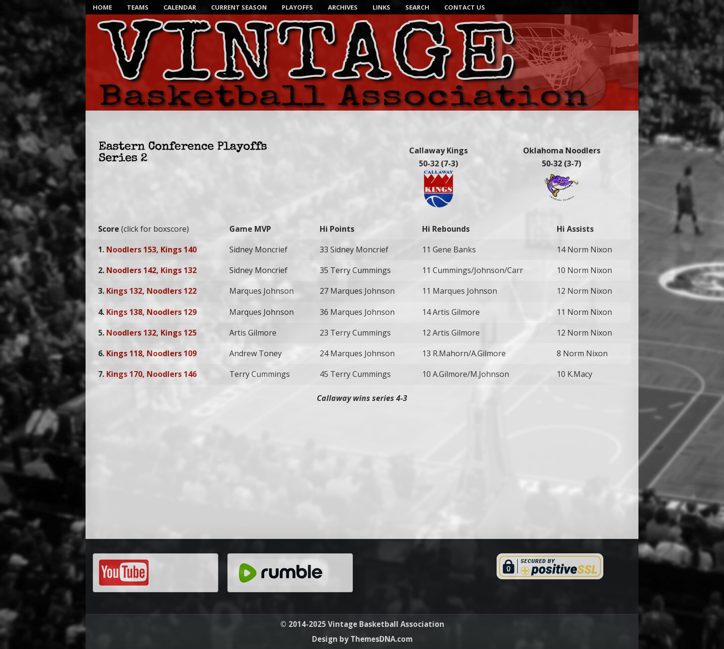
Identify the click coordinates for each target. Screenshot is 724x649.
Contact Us (464, 7)
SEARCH (417, 7)
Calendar (179, 7)
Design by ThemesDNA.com (362, 639)
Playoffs (297, 7)
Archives (343, 7)
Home (102, 7)
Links (381, 7)
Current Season (239, 7)
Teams (138, 7)
